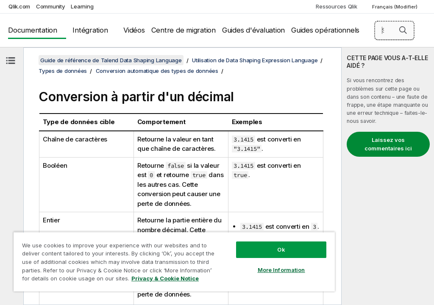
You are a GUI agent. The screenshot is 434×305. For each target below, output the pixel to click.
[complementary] (388, 176)
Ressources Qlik (336, 6)
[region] (174, 261)
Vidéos (134, 30)
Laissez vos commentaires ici (388, 144)
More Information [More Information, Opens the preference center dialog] (281, 269)
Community (50, 6)
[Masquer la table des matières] (10, 60)
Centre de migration (183, 30)
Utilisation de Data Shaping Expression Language (254, 60)
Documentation (32, 30)
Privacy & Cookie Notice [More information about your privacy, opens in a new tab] (165, 278)
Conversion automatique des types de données (157, 70)
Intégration (90, 30)
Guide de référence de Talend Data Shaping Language (111, 60)
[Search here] (394, 30)
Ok (281, 249)
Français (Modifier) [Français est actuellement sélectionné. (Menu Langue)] (395, 7)
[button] (403, 30)
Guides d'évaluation (253, 30)
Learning (82, 6)
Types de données (63, 70)
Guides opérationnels (325, 30)
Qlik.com (19, 6)
